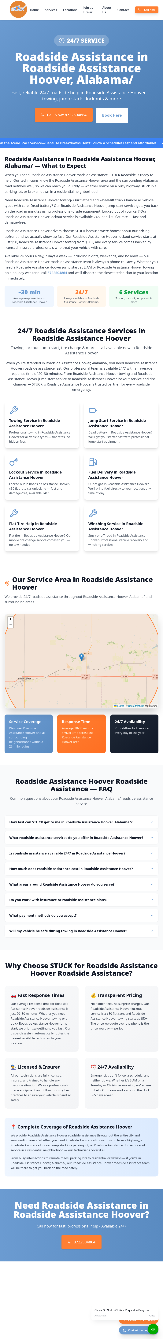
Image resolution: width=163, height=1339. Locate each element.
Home (34, 10)
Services (51, 10)
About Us (106, 9)
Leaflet (119, 707)
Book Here (112, 115)
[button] (81, 659)
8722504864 (57, 272)
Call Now (146, 10)
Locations (70, 10)
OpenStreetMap (136, 707)
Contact (123, 10)
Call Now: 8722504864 (64, 114)
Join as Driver (88, 9)
